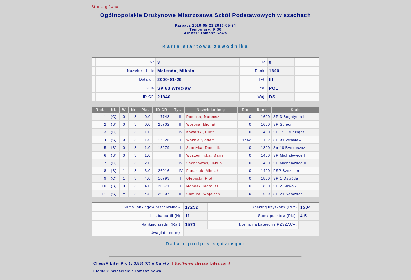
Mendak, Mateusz (202, 186)
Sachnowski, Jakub (204, 163)
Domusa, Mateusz (203, 117)
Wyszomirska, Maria (205, 155)
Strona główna (105, 7)
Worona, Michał (200, 124)
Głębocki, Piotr (200, 178)
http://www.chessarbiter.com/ (201, 263)
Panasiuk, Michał (202, 171)
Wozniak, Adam (200, 140)
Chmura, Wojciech (203, 194)
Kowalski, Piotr (200, 132)
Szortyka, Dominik (203, 147)
